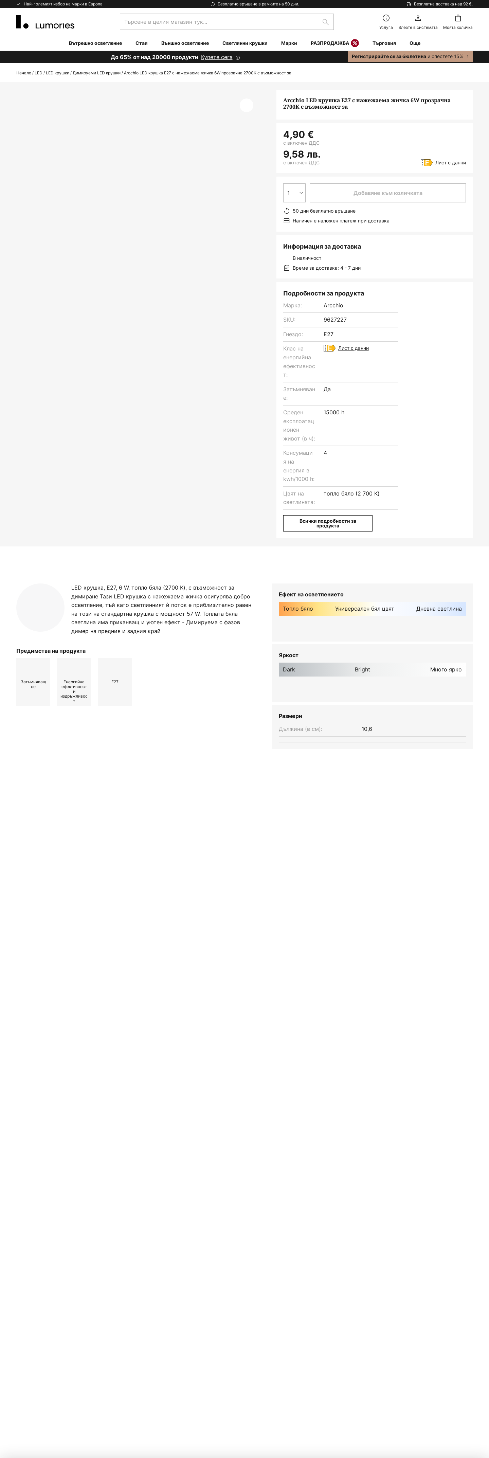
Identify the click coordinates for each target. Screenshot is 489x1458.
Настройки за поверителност (111, 1410)
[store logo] (45, 22)
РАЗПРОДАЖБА (335, 43)
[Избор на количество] (294, 192)
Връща (25, 1285)
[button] (246, 105)
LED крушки (57, 73)
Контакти (28, 1261)
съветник (69, 1367)
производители (287, 1200)
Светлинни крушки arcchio (52, 871)
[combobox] (226, 22)
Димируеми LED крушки (97, 73)
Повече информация (156, 583)
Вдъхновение (34, 1367)
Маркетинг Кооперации (48, 1296)
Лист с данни (450, 162)
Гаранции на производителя (54, 1355)
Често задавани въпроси (50, 1273)
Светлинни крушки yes (126, 871)
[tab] (60, 583)
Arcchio (333, 305)
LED (38, 73)
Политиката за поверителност (328, 1183)
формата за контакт (204, 1183)
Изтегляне (231, 583)
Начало (23, 73)
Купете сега (217, 57)
